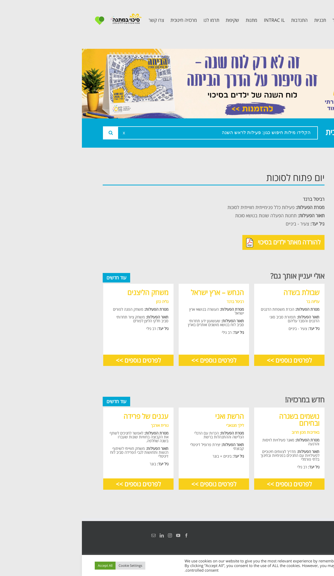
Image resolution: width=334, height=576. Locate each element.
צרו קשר (300, 254)
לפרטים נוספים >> (207, 360)
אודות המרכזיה (293, 188)
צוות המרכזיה (295, 199)
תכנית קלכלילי (294, 222)
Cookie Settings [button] (48, 565)
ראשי (304, 176)
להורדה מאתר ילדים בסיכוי (201, 243)
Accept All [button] (23, 565)
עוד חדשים (34, 278)
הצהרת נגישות (307, 535)
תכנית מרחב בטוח (289, 211)
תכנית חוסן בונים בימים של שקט (291, 238)
